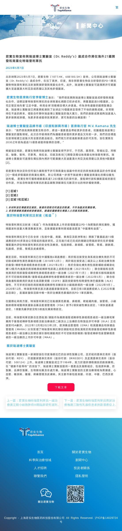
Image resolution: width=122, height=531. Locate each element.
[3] (8, 175)
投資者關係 (82, 468)
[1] (65, 154)
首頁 (40, 452)
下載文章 (61, 387)
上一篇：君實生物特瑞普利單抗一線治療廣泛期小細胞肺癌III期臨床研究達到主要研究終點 (32, 402)
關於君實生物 (81, 452)
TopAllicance (31, 432)
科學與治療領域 (40, 460)
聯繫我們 (40, 476)
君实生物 (61, 8)
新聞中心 (81, 460)
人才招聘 (40, 468)
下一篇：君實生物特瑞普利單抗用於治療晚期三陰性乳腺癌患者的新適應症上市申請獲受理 (89, 402)
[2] (8, 162)
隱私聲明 (81, 476)
